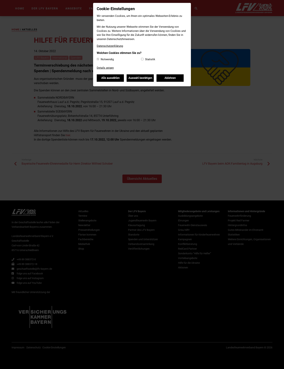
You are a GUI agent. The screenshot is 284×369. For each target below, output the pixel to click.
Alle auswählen (110, 78)
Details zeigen (105, 67)
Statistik (150, 59)
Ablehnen (170, 78)
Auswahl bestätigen (140, 78)
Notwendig (107, 59)
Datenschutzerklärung (110, 46)
